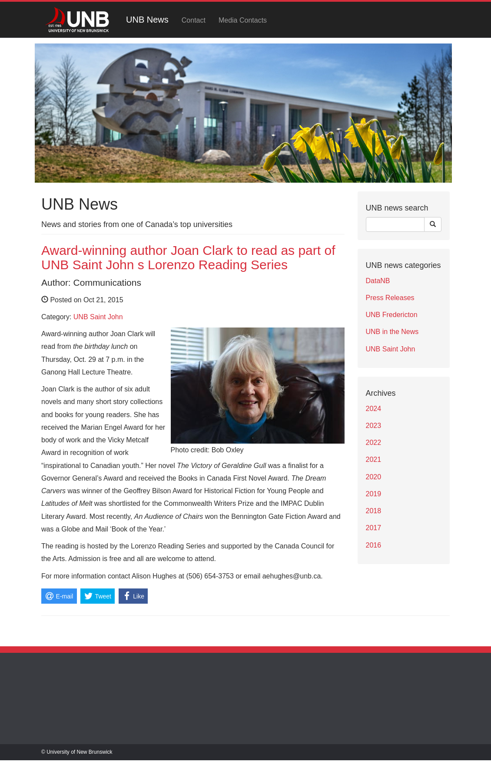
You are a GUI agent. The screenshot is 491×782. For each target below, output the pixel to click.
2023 (374, 425)
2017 (374, 527)
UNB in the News (392, 331)
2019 (374, 494)
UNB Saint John (98, 317)
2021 (374, 459)
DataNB (378, 280)
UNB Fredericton (392, 314)
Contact (194, 20)
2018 (374, 511)
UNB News (147, 19)
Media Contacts (243, 20)
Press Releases (390, 297)
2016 (374, 545)
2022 (374, 442)
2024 (374, 408)
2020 (374, 477)
